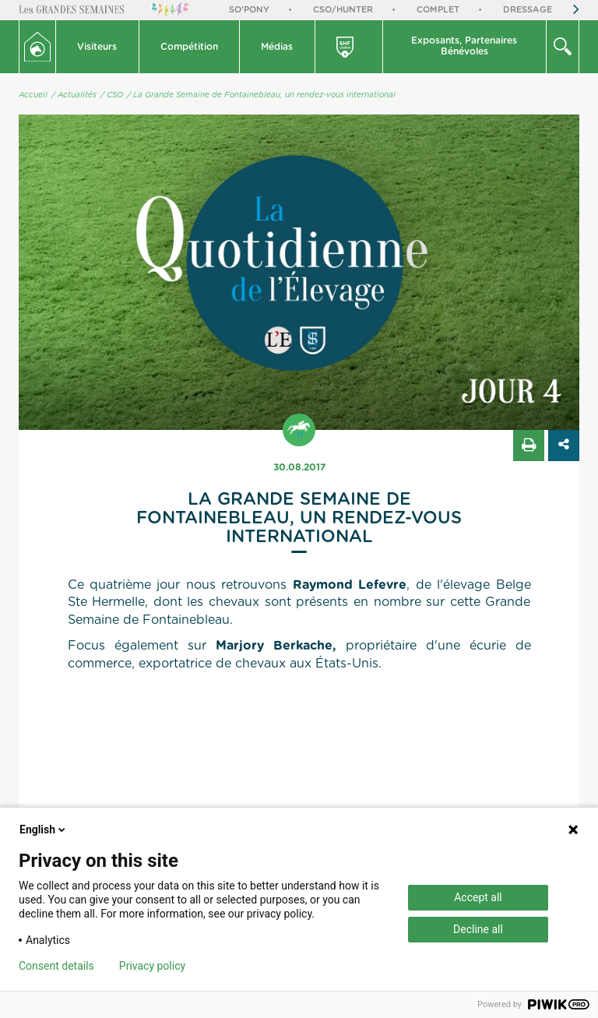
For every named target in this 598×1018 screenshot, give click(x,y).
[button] (97, 46)
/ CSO (111, 95)
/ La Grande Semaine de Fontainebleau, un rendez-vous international (261, 95)
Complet (438, 9)
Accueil (33, 95)
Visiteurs (97, 46)
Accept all (478, 897)
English (43, 829)
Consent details (56, 966)
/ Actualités (74, 95)
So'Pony (249, 9)
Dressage (527, 9)
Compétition (189, 46)
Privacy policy (152, 966)
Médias (277, 46)
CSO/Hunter (343, 9)
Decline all (478, 929)
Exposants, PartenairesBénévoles (464, 46)
